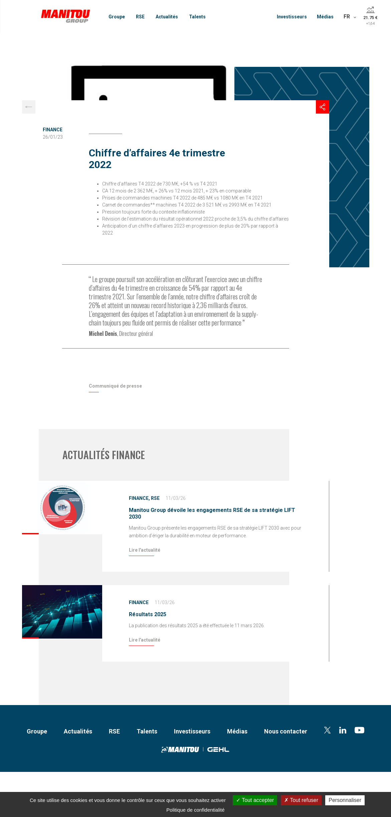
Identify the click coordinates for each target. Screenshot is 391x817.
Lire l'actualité (144, 550)
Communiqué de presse (115, 386)
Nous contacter (285, 731)
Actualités (167, 16)
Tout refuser (301, 800)
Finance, (139, 498)
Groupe (117, 16)
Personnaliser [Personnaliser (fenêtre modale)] (345, 800)
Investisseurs (292, 16)
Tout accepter (255, 800)
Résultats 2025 (147, 614)
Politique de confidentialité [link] (195, 810)
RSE (140, 16)
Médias (325, 16)
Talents (197, 16)
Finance (52, 129)
